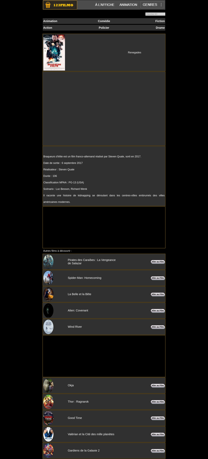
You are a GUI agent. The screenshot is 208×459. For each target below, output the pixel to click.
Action (47, 27)
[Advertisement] (104, 227)
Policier (104, 27)
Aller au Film (158, 262)
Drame (160, 27)
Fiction (160, 21)
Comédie (104, 21)
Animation (50, 21)
